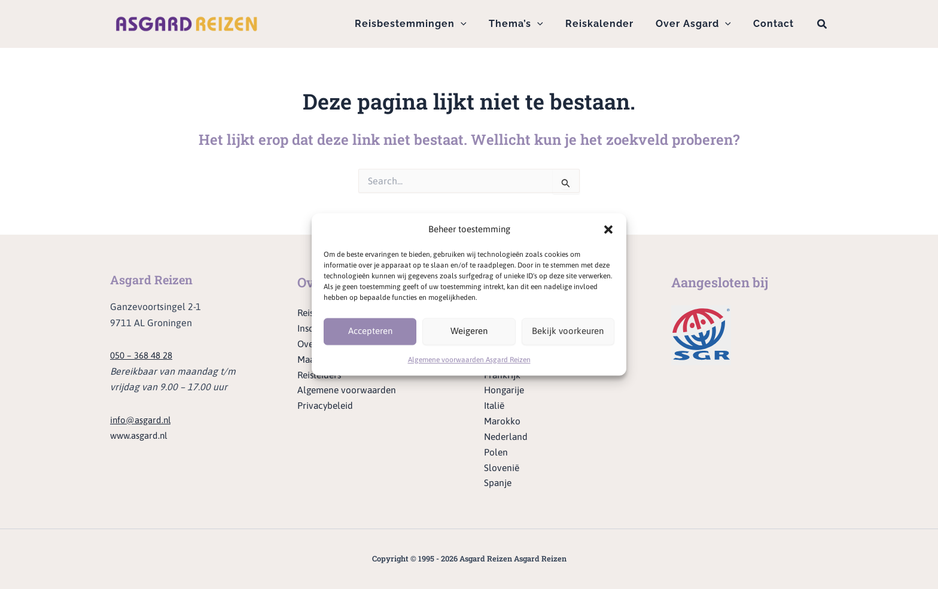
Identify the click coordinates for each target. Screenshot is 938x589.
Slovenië (502, 467)
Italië (495, 404)
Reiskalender (607, 23)
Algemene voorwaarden (349, 388)
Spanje (498, 483)
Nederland (507, 435)
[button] (608, 230)
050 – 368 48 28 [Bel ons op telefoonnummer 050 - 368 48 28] (144, 350)
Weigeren (469, 331)
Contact (775, 23)
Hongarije (505, 388)
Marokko (502, 419)
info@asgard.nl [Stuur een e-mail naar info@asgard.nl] (142, 415)
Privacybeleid (326, 404)
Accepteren (370, 331)
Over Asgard (698, 24)
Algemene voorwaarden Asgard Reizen (469, 360)
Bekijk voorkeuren (568, 331)
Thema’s (527, 24)
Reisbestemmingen (425, 24)
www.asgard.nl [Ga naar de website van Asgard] (141, 431)
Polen (496, 451)
